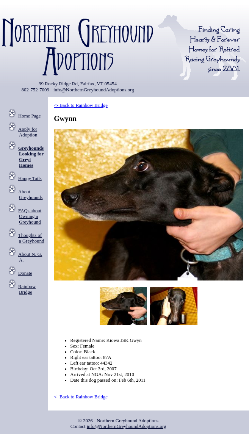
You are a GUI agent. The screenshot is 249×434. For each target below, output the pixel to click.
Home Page (29, 116)
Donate (25, 273)
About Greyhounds (30, 194)
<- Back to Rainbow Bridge (81, 105)
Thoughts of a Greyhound (31, 238)
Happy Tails (30, 178)
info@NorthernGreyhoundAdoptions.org (93, 89)
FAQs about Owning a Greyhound (29, 216)
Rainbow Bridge (27, 289)
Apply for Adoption (27, 132)
